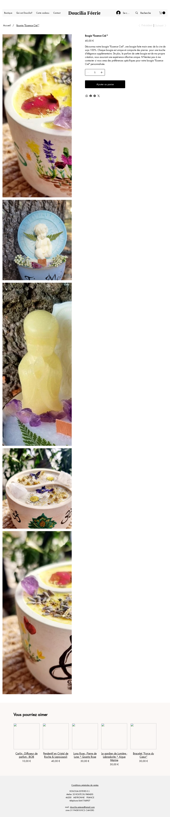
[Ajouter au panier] (105, 84)
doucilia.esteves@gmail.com (82, 807)
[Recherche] (145, 13)
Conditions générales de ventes (84, 785)
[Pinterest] (94, 96)
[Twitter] (98, 96)
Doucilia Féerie (84, 13)
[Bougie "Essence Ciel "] (27, 25)
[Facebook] (90, 96)
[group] (85, 744)
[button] (162, 12)
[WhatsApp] (86, 96)
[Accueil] (7, 25)
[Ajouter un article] (101, 72)
